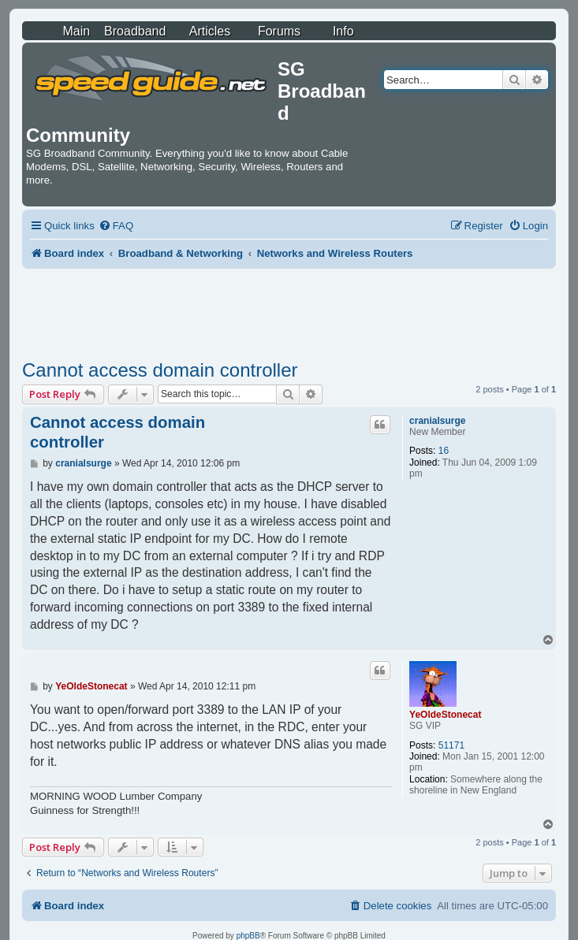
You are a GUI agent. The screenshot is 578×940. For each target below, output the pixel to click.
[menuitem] (116, 225)
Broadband (135, 31)
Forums (279, 31)
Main (76, 31)
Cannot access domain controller (160, 370)
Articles (209, 31)
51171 (451, 745)
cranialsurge (437, 420)
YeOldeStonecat (445, 714)
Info (343, 31)
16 (443, 450)
